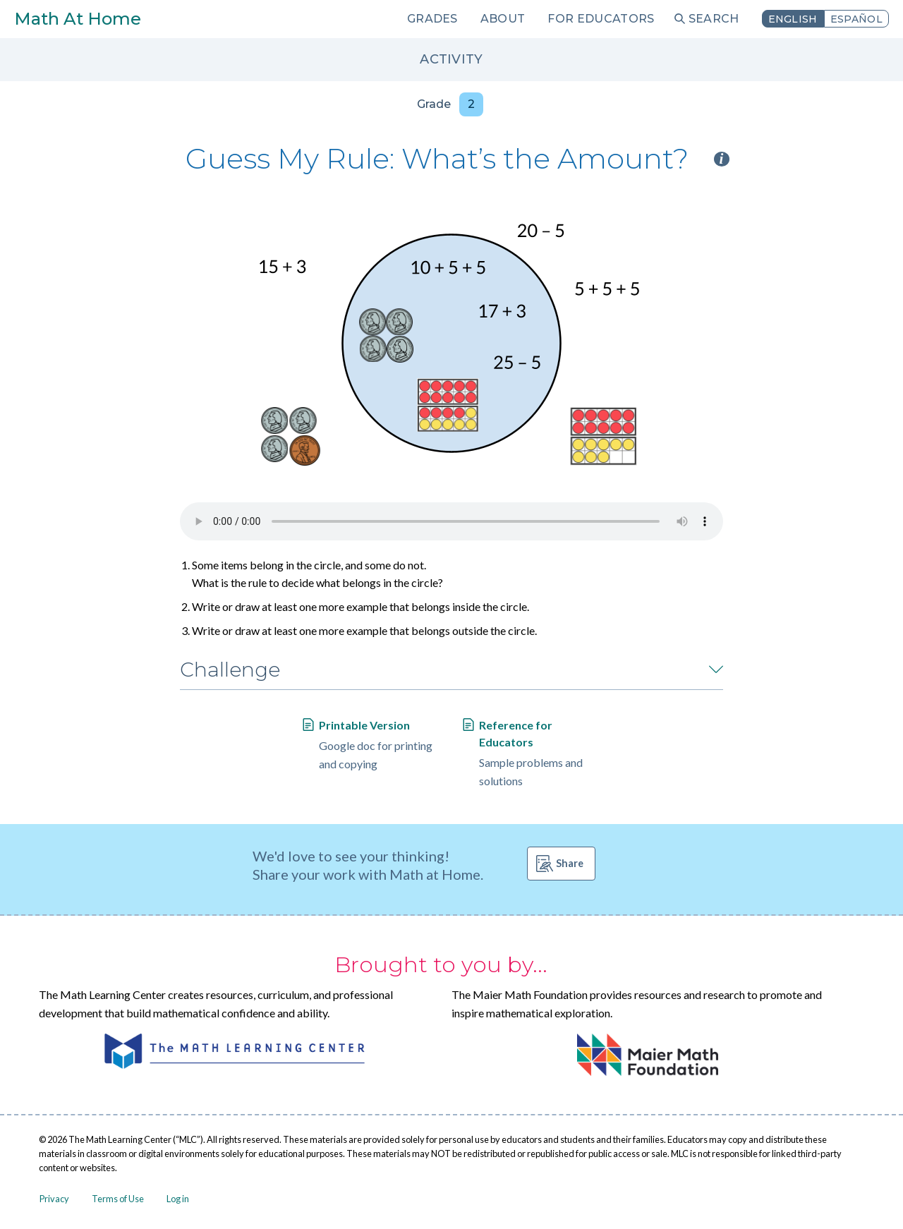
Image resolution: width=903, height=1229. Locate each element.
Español (856, 19)
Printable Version (364, 725)
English (793, 19)
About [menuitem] (503, 18)
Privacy (54, 1198)
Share (569, 863)
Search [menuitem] (714, 18)
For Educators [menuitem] (600, 18)
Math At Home (77, 18)
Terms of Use (118, 1198)
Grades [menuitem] (432, 18)
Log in (177, 1198)
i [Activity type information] (722, 159)
